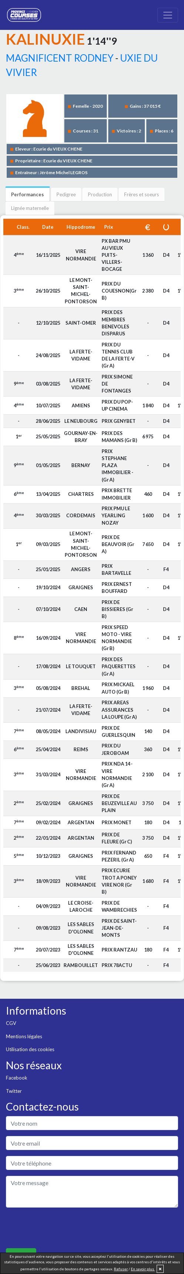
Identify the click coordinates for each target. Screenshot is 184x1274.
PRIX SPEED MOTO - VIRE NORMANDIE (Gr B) (117, 638)
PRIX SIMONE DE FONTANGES (117, 384)
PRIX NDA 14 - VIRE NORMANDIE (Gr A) (117, 774)
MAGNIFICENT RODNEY (59, 58)
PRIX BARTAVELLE (116, 569)
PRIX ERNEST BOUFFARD (117, 587)
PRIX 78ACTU (117, 965)
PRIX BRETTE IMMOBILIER (117, 493)
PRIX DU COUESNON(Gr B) (119, 291)
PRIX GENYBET (119, 421)
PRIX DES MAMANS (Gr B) (119, 436)
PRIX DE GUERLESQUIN (118, 731)
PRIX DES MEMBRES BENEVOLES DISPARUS (115, 322)
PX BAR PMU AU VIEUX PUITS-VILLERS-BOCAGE (116, 255)
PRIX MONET (117, 822)
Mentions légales (24, 1036)
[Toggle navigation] (167, 15)
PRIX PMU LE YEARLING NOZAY (116, 515)
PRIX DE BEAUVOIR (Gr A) (118, 544)
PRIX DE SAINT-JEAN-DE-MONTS (119, 928)
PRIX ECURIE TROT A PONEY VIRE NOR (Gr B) (119, 881)
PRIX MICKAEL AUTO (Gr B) (118, 687)
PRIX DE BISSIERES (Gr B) (117, 609)
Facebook (16, 1078)
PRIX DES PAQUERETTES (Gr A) (119, 666)
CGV (11, 1023)
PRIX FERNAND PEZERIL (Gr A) (119, 856)
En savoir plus (143, 1269)
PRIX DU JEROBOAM (115, 749)
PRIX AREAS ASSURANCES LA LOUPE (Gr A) (119, 709)
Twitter (14, 1091)
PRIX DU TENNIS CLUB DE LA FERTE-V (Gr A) (118, 355)
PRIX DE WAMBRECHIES (119, 906)
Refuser (121, 1269)
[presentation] (62, 1227)
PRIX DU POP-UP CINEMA (117, 405)
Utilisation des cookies (30, 1049)
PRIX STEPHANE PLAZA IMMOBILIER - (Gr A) (117, 465)
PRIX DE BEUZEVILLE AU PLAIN (119, 803)
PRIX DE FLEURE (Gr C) (117, 838)
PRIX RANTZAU (119, 950)
